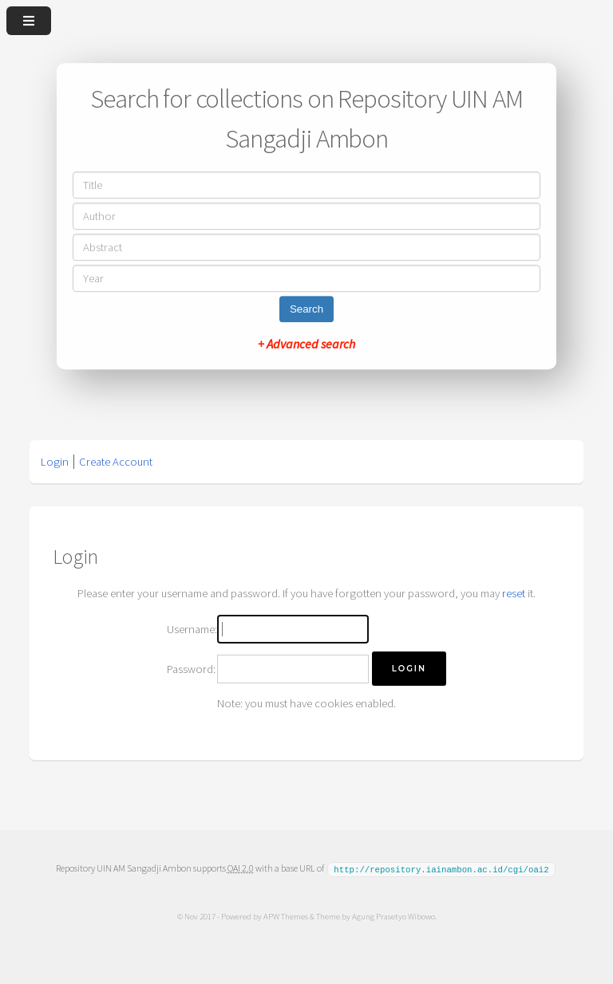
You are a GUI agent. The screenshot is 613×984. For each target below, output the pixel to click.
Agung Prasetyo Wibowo (392, 915)
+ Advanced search (306, 344)
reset (513, 593)
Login (55, 462)
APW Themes (285, 915)
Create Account (115, 462)
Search (306, 309)
